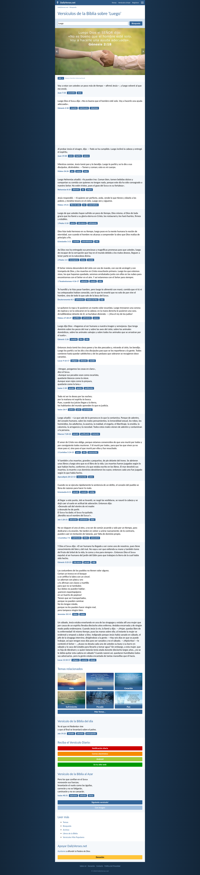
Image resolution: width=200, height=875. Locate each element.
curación (84, 660)
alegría (89, 190)
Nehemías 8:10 (64, 189)
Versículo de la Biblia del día (75, 721)
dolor (92, 520)
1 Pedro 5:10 (63, 223)
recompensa (74, 260)
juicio (78, 410)
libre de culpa (75, 205)
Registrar (135, 3)
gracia (73, 223)
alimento (76, 190)
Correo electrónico (100, 754)
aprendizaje (87, 410)
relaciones (94, 108)
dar (83, 190)
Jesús (79, 93)
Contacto (99, 866)
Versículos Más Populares (73, 837)
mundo (90, 260)
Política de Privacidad (112, 866)
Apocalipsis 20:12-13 (66, 477)
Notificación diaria (100, 748)
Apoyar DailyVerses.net (72, 846)
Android (99, 759)
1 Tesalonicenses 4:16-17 (68, 281)
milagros (75, 361)
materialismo (93, 205)
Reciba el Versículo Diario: (74, 742)
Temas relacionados (70, 669)
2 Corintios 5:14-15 (66, 452)
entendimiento (87, 241)
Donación (100, 857)
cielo (100, 281)
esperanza (73, 795)
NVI (61, 78)
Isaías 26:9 (62, 409)
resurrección (92, 452)
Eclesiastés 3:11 (64, 241)
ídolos (75, 614)
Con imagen (100, 807)
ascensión (71, 93)
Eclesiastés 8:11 (64, 492)
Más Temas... (100, 712)
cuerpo (78, 171)
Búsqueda (73, 7)
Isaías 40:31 (63, 795)
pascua (86, 156)
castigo (92, 492)
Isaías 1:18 (62, 388)
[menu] (142, 3)
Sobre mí (83, 866)
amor (78, 452)
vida (96, 241)
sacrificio (77, 318)
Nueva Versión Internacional (75, 78)
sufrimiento (92, 223)
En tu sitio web (100, 764)
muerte (93, 281)
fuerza (91, 795)
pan (72, 171)
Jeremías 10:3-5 (64, 614)
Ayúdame (62, 851)
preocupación (91, 734)
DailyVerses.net (63, 7)
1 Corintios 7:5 (64, 538)
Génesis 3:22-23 (64, 562)
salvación (84, 281)
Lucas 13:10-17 (64, 660)
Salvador (71, 734)
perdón (79, 388)
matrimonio (83, 108)
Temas (114, 3)
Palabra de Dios (92, 300)
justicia (71, 410)
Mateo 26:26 (63, 171)
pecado (71, 388)
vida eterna (82, 223)
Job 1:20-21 (63, 519)
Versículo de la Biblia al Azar (75, 774)
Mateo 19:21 (63, 205)
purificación (89, 388)
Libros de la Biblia (70, 833)
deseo (83, 260)
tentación (95, 434)
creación (74, 108)
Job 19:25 (62, 733)
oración (92, 361)
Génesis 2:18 (63, 108)
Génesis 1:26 (63, 339)
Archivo (66, 830)
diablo (85, 538)
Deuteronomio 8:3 (65, 299)
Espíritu (78, 156)
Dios (81, 339)
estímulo (83, 795)
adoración (73, 520)
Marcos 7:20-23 (64, 434)
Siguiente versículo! (100, 802)
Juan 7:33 (62, 93)
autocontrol (95, 538)
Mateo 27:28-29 (64, 318)
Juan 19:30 (62, 156)
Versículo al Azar (124, 3)
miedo (82, 614)
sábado (92, 660)
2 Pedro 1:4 (62, 260)
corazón (84, 492)
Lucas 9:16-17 (63, 360)
